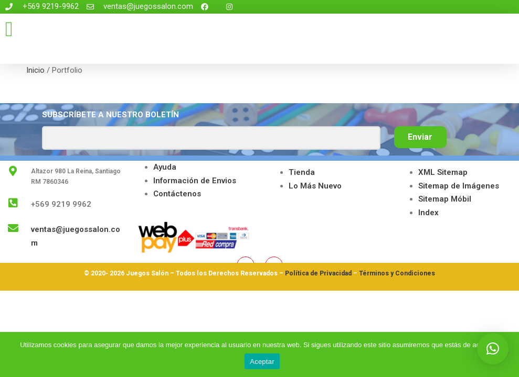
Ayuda (164, 167)
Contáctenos (177, 193)
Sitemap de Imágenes (458, 186)
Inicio (35, 70)
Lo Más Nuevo (315, 186)
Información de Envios (194, 180)
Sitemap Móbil (444, 199)
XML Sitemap (443, 172)
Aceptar (262, 361)
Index (428, 212)
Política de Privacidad (318, 273)
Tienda (302, 172)
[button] (9, 29)
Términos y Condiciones (397, 273)
